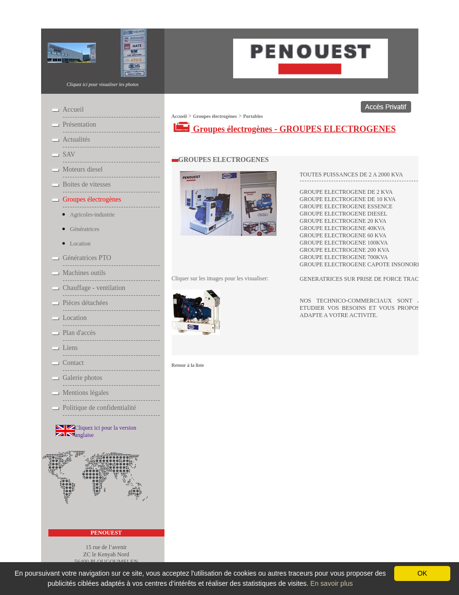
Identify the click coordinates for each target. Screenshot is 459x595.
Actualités (76, 139)
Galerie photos (83, 377)
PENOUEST (106, 532)
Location (80, 243)
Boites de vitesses (87, 184)
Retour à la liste (188, 365)
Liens (70, 347)
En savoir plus (332, 583)
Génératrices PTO (87, 257)
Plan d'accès (79, 332)
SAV (69, 154)
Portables (126, 15)
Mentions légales (86, 392)
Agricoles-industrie (92, 214)
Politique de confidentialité (99, 407)
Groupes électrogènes (91, 15)
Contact (73, 362)
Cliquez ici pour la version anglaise (105, 431)
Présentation (79, 124)
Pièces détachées (85, 302)
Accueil (58, 15)
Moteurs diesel (83, 169)
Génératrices (85, 229)
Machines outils (84, 272)
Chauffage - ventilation (94, 287)
